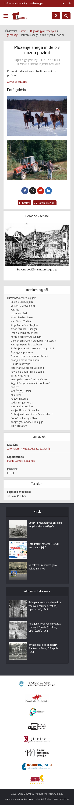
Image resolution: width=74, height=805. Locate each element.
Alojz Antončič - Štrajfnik (24, 325)
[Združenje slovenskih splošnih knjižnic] (37, 739)
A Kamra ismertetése (16, 799)
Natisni (24, 202)
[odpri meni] (5, 16)
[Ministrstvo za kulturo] (37, 684)
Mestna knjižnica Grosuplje (45, 63)
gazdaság (45, 448)
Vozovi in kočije (19, 398)
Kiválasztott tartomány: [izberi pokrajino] (23, 3)
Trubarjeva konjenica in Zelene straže (31, 414)
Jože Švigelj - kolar (20, 391)
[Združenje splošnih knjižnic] (37, 779)
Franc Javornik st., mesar (24, 332)
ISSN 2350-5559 (61, 799)
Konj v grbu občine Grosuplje (26, 422)
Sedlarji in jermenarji (22, 402)
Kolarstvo (15, 394)
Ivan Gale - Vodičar (21, 321)
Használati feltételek (40, 799)
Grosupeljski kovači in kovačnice (28, 379)
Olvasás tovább (17, 82)
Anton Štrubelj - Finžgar (23, 329)
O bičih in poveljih (20, 364)
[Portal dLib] (37, 726)
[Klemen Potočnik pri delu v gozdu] (37, 160)
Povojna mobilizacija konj (25, 360)
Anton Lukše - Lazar (21, 317)
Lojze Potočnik (18, 313)
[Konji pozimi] (37, 116)
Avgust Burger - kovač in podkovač (30, 383)
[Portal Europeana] (37, 712)
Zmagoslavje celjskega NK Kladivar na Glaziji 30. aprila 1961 (43, 648)
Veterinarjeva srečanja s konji (27, 367)
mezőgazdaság (29, 448)
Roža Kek (29, 460)
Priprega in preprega (21, 352)
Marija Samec (15, 460)
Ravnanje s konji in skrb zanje (27, 371)
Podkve (14, 387)
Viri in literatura (18, 425)
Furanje (14, 309)
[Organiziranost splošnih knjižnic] (37, 698)
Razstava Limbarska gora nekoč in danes (43, 567)
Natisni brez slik (44, 202)
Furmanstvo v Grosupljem (21, 298)
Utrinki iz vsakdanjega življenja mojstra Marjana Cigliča (45, 524)
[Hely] (56, 15)
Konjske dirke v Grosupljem (25, 336)
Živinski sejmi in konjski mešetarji (29, 356)
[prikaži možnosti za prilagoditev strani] (64, 3)
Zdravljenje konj (19, 375)
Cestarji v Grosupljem (22, 305)
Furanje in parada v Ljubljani (26, 344)
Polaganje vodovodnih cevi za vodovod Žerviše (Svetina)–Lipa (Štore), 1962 (45, 606)
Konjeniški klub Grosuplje (24, 410)
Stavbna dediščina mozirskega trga (37, 269)
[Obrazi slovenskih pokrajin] (37, 753)
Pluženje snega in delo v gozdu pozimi (32, 348)
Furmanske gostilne (21, 406)
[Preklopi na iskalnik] (66, 15)
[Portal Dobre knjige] (37, 766)
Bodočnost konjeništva (23, 418)
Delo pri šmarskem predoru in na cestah (33, 340)
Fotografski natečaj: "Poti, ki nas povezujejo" (44, 545)
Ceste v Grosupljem (21, 301)
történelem (13, 448)
